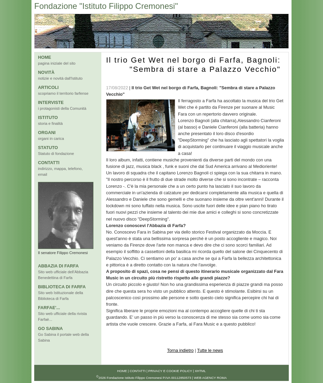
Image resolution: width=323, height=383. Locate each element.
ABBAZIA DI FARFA (58, 265)
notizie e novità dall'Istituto (60, 78)
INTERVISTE (51, 102)
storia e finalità (50, 123)
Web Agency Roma (210, 378)
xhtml (200, 371)
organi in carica (51, 138)
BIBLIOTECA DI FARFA (62, 286)
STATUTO (48, 147)
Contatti (138, 371)
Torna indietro (180, 350)
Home (122, 371)
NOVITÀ (46, 72)
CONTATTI (49, 162)
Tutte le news (210, 350)
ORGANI (46, 132)
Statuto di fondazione (56, 153)
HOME (44, 57)
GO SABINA (50, 328)
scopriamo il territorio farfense (63, 93)
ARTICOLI (48, 87)
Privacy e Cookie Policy (170, 371)
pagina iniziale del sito (56, 63)
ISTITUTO (48, 117)
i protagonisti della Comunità (62, 108)
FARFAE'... (49, 307)
